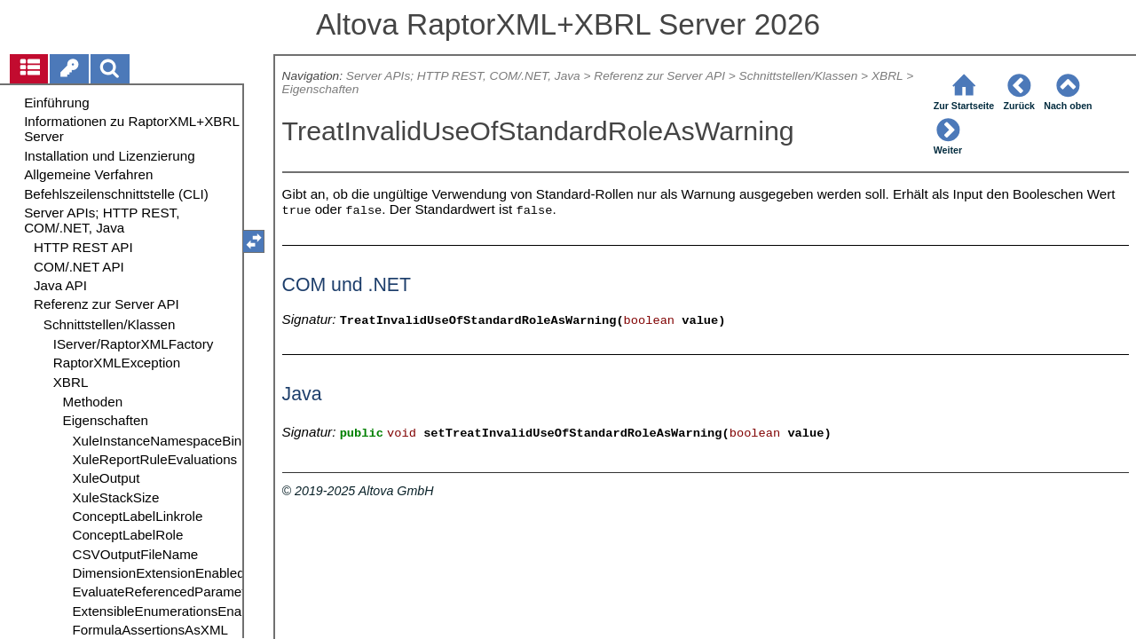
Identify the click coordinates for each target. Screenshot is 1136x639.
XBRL (887, 76)
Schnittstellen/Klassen (798, 76)
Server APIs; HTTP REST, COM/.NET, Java (463, 76)
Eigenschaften (320, 89)
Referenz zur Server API (659, 76)
